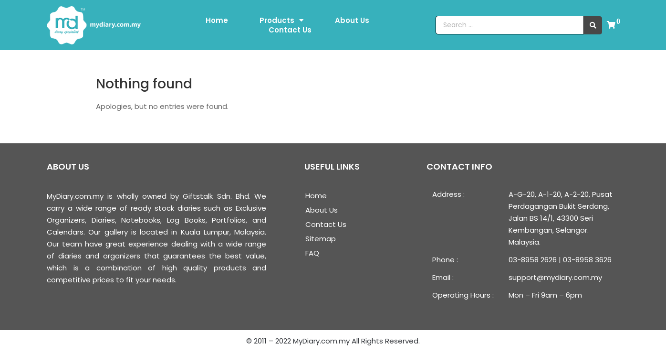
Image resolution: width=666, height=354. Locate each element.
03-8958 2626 (533, 260)
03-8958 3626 (587, 260)
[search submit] (593, 25)
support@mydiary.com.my (555, 277)
